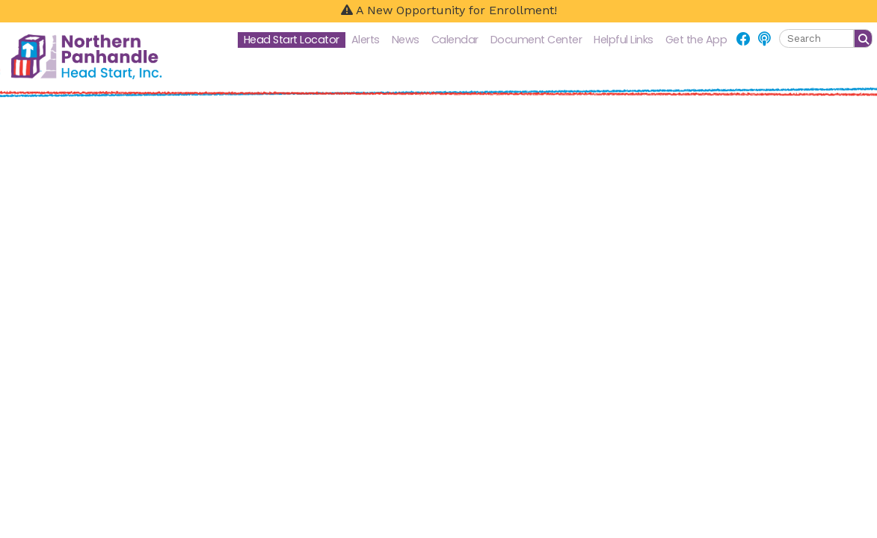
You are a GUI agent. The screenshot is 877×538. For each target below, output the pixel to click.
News (405, 39)
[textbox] (816, 38)
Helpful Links (623, 39)
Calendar (454, 39)
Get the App (696, 39)
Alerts (365, 39)
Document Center (536, 39)
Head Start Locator (291, 39)
